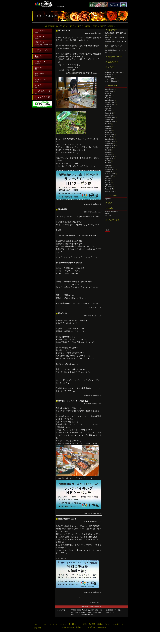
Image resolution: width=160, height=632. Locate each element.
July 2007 (108, 178)
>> (117, 26)
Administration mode (111, 211)
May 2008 (108, 165)
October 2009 (109, 143)
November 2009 (110, 141)
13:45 (99, 316)
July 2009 (108, 150)
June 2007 (108, 180)
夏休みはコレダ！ (65, 30)
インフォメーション (56, 624)
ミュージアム (109, 79)
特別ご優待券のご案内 (67, 519)
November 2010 (110, 117)
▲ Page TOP (94, 602)
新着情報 (37, 628)
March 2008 (108, 167)
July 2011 (108, 106)
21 (91, 26)
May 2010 (108, 128)
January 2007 (109, 189)
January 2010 (109, 137)
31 (115, 26)
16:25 (99, 521)
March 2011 (108, 111)
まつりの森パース (116, 624)
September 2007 (110, 174)
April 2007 (108, 184)
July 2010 (108, 124)
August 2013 (109, 91)
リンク (106, 624)
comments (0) (88, 204)
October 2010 (109, 119)
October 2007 (109, 171)
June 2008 (108, 163)
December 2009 (109, 139)
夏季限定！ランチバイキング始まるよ (73, 401)
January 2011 (109, 113)
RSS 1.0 (107, 213)
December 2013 (109, 89)
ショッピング (109, 74)
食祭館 (85, 624)
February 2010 (109, 135)
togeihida (108, 198)
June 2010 (108, 126)
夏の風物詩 (62, 209)
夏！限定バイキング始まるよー (115, 41)
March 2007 (108, 187)
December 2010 (109, 115)
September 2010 (110, 121)
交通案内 (99, 624)
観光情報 (108, 77)
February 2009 (109, 156)
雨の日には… (63, 313)
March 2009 (108, 154)
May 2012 (108, 98)
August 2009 (109, 147)
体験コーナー (76, 624)
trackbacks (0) (97, 204)
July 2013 (108, 93)
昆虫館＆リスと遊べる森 (113, 72)
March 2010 (108, 132)
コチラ (74, 303)
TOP (35, 624)
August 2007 (109, 176)
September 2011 (110, 104)
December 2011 (109, 100)
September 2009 (110, 145)
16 (80, 26)
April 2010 (108, 130)
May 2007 (108, 182)
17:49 (99, 33)
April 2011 (108, 109)
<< (43, 26)
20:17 (99, 212)
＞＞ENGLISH (59, 6)
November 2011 (110, 102)
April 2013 (108, 95)
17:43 (99, 403)
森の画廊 (92, 624)
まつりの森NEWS (111, 81)
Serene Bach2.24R (95, 607)
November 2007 (110, 169)
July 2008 (108, 161)
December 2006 (109, 191)
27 (105, 26)
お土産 (67, 624)
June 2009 (108, 152)
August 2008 (109, 158)
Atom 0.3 (108, 216)
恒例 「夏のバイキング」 (114, 46)
